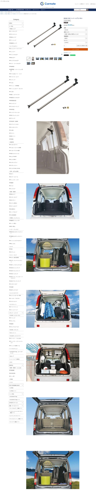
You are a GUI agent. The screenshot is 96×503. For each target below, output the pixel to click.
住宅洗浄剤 (13, 373)
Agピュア (12, 356)
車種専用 (12, 142)
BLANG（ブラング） (14, 329)
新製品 (10, 23)
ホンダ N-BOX (14, 156)
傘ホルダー (13, 57)
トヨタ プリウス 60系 (15, 150)
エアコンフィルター (15, 124)
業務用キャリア (14, 43)
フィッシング (13, 40)
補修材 (12, 182)
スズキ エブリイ (14, 162)
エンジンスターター (14, 292)
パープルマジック (13, 348)
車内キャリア (15, 13)
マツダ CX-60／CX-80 (15, 168)
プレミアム (13, 320)
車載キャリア (10, 13)
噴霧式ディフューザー (15, 220)
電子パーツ (13, 136)
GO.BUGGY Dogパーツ (15, 399)
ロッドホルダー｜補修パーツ (16, 408)
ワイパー (12, 133)
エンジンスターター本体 (16, 295)
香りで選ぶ (13, 226)
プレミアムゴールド (15, 326)
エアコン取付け (14, 203)
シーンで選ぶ (13, 223)
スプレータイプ (14, 197)
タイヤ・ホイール (14, 176)
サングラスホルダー (15, 60)
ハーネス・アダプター (15, 298)
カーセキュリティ (14, 127)
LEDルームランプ (14, 273)
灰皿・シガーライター (15, 94)
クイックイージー (14, 309)
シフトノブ (13, 79)
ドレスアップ (13, 103)
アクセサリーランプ (15, 106)
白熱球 (12, 287)
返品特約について (67, 52)
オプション (13, 252)
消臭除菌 (12, 370)
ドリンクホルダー (14, 54)
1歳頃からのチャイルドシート (16, 237)
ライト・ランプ (13, 255)
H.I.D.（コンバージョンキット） (16, 261)
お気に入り (28, 9)
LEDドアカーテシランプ (16, 281)
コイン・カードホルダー (16, 63)
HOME (1, 13)
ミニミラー (13, 51)
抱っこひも (13, 243)
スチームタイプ (14, 206)
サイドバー (21, 13)
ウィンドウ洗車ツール (15, 345)
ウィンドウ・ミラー (15, 179)
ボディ (12, 173)
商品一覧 (10, 9)
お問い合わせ (93, 3)
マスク (11, 382)
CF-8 (11, 362)
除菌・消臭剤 (13, 191)
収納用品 (12, 66)
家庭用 (12, 323)
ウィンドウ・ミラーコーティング (17, 342)
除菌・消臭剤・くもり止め (15, 367)
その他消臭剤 (13, 215)
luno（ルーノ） (13, 332)
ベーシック (13, 317)
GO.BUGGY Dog (13, 396)
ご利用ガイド (82, 3)
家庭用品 (11, 365)
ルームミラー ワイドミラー (16, 48)
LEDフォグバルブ (14, 290)
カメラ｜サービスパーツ (15, 415)
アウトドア (13, 118)
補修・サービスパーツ (14, 405)
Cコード (66, 40)
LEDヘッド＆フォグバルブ (16, 264)
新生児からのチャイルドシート (17, 232)
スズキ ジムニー (14, 165)
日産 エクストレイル (15, 153)
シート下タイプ (14, 212)
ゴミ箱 (12, 91)
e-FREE (11, 387)
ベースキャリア (14, 31)
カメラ (11, 246)
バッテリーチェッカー (15, 112)
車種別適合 (66, 36)
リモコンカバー (14, 301)
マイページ (36, 9)
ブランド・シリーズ (13, 312)
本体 (11, 249)
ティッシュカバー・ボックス (17, 88)
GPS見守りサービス (13, 402)
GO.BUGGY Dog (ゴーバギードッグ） (16, 352)
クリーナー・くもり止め (16, 338)
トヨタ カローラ (14, 144)
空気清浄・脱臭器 (14, 121)
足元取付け (13, 209)
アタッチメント (14, 34)
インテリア (13, 188)
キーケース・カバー (15, 76)
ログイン (87, 3)
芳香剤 (12, 139)
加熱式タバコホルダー (15, 97)
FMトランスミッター (15, 115)
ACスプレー (13, 200)
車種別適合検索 (20, 9)
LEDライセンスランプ (15, 270)
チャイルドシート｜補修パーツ (16, 418)
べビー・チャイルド (14, 229)
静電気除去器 (13, 100)
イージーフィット (14, 306)
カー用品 (5, 13)
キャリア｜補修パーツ (14, 421)
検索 (87, 10)
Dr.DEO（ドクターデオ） (15, 315)
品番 (65, 27)
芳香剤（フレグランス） (15, 217)
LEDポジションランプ (15, 267)
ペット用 (12, 376)
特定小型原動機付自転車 (14, 385)
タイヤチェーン (13, 304)
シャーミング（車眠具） (15, 359)
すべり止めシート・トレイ (16, 73)
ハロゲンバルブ (14, 284)
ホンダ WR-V (13, 159)
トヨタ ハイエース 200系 (16, 147)
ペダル (12, 82)
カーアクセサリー (13, 46)
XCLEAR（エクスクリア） (15, 335)
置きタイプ (13, 194)
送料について (67, 32)
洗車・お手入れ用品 (14, 171)
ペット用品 (11, 394)
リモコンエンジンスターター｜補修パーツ (16, 412)
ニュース (77, 3)
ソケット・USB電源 (15, 85)
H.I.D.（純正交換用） (15, 257)
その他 (12, 130)
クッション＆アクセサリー (16, 240)
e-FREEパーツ (13, 390)
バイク (12, 185)
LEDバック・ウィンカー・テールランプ (17, 277)
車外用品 (12, 109)
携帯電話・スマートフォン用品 (17, 70)
